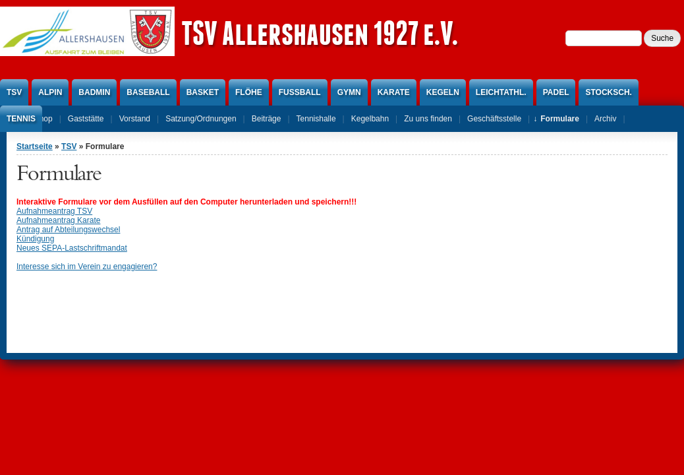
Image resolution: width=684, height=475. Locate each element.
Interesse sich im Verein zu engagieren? (86, 266)
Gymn (349, 92)
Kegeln (442, 92)
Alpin (50, 92)
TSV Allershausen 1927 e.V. (319, 32)
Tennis (21, 118)
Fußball (300, 92)
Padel (556, 92)
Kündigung (35, 238)
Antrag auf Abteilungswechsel (68, 229)
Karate (394, 92)
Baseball (148, 92)
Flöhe (248, 92)
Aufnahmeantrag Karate (58, 220)
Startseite (34, 146)
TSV (14, 92)
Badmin (94, 92)
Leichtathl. (501, 92)
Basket (202, 92)
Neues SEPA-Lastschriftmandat (71, 248)
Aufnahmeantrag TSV (54, 211)
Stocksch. (608, 92)
